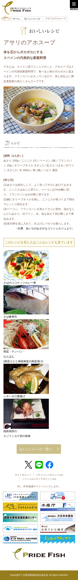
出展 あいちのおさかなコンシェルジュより (45, 228)
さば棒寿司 (10, 316)
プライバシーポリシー (49, 475)
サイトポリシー (23, 475)
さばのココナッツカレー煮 (19, 282)
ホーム (16, 18)
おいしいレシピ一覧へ (36, 449)
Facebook (49, 465)
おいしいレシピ (32, 18)
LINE (39, 465)
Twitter (28, 465)
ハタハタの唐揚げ (14, 396)
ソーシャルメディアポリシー (39, 479)
